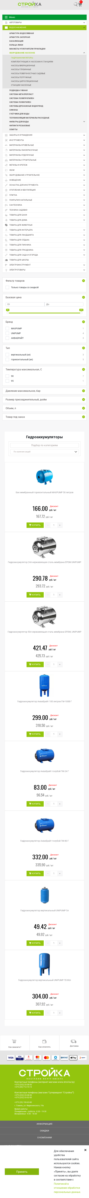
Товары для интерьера (46, 230)
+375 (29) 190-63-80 (23, 1102)
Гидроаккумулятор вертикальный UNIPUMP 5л (44, 910)
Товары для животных (18, 225)
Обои (46, 170)
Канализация (16, 41)
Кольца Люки (16, 45)
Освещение (46, 180)
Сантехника (46, 205)
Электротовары (46, 270)
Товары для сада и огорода (46, 255)
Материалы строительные (46, 160)
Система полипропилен (21, 98)
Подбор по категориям (44, 445)
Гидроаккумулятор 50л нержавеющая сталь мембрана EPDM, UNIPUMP (44, 632)
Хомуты (13, 129)
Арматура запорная (19, 37)
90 (47, 376)
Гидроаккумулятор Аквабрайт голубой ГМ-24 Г (44, 771)
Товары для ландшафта (46, 235)
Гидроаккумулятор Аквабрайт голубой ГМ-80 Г (44, 841)
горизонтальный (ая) (47, 359)
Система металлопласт (21, 94)
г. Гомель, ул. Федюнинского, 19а (29, 1105)
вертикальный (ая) (47, 355)
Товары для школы (17, 260)
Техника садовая (46, 210)
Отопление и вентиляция (46, 190)
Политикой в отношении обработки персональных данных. (67, 1188)
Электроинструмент (46, 265)
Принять (21, 1171)
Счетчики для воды (19, 113)
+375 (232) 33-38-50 (23, 1085)
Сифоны (13, 110)
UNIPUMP (47, 333)
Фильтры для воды (48, 122)
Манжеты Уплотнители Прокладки (27, 48)
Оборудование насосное (48, 53)
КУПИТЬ (36, 525)
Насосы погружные (21, 77)
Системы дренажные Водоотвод (26, 106)
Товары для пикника (46, 245)
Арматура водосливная (21, 33)
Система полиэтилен (20, 102)
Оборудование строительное (46, 175)
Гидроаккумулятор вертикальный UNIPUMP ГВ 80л (44, 980)
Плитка (46, 195)
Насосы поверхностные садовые (28, 73)
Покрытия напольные (46, 200)
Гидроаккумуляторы (22, 58)
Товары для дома (46, 220)
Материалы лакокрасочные (46, 150)
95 (47, 381)
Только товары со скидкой (25, 287)
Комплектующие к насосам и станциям (32, 62)
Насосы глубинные (21, 69)
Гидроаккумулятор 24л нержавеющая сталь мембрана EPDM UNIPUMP (44, 562)
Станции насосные (21, 85)
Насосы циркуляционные (24, 81)
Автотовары (46, 22)
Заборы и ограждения (46, 135)
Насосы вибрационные (23, 66)
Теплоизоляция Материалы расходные (29, 117)
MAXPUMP (47, 328)
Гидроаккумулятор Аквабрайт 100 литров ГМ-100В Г (44, 701)
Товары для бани (46, 215)
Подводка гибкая (18, 90)
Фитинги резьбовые (19, 125)
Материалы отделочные (46, 155)
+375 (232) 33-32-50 (23, 1097)
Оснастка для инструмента (46, 185)
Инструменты (46, 140)
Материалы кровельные (46, 145)
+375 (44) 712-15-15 (23, 1087)
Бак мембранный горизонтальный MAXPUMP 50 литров (44, 492)
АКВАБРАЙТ (47, 338)
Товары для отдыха (46, 240)
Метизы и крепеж (46, 165)
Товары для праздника (46, 250)
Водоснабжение (46, 27)
